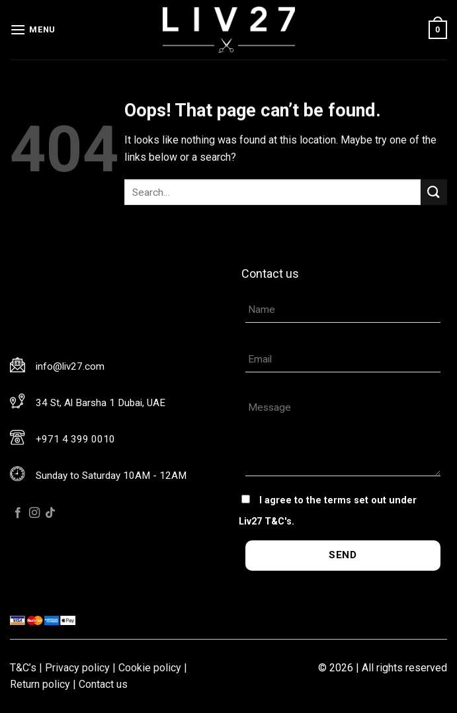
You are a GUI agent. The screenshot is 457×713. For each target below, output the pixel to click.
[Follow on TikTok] (50, 513)
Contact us (103, 684)
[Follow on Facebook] (18, 513)
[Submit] (434, 192)
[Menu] (33, 29)
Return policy (40, 684)
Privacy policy (77, 667)
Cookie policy (149, 667)
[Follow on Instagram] (34, 513)
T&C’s (23, 667)
